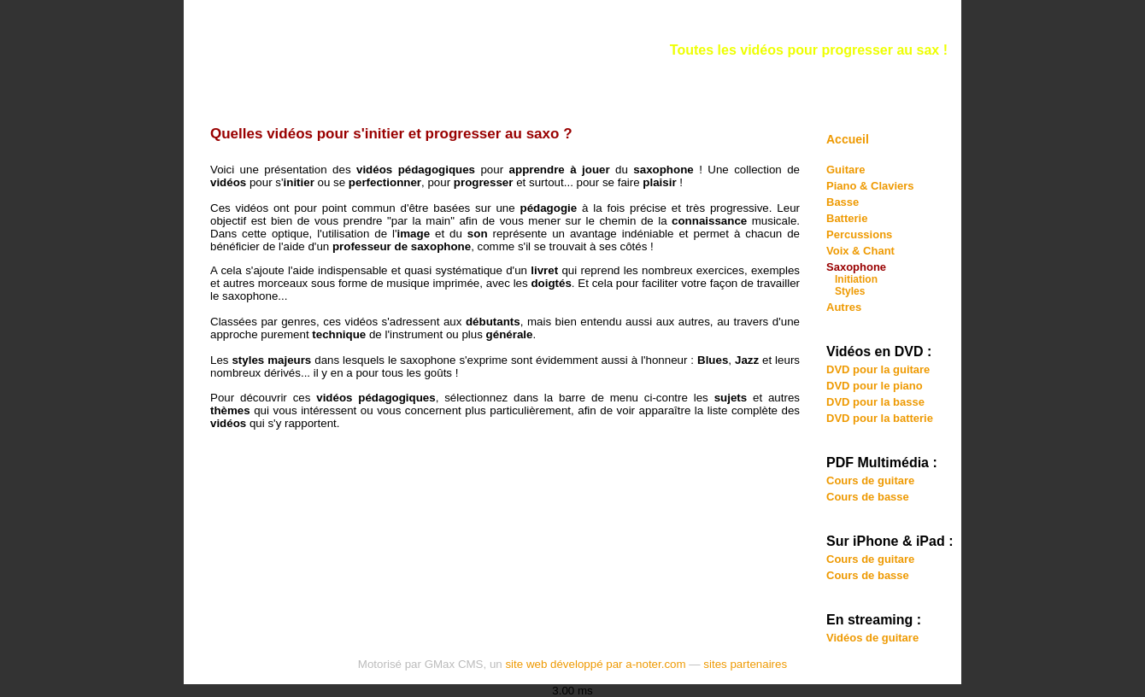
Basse (842, 202)
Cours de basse (867, 496)
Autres (843, 307)
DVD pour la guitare (878, 369)
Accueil (847, 139)
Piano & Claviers (870, 185)
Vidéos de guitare (872, 637)
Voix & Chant (860, 250)
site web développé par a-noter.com (595, 664)
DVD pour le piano (874, 385)
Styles (850, 291)
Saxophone (856, 267)
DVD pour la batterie (879, 418)
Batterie (846, 218)
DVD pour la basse (875, 401)
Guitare (846, 169)
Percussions (859, 234)
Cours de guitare (870, 480)
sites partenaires (745, 664)
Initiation (856, 279)
